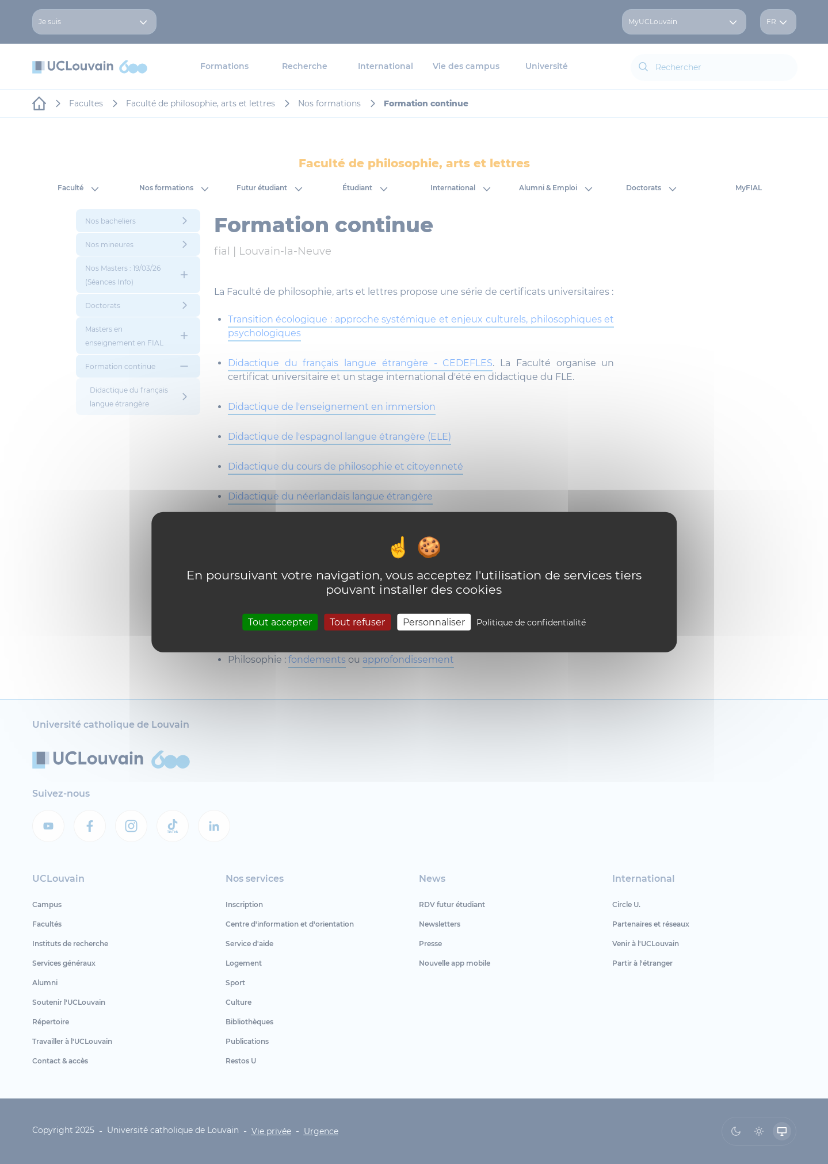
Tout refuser (357, 622)
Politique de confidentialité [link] (531, 622)
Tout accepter (280, 622)
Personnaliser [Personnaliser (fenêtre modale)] (434, 622)
